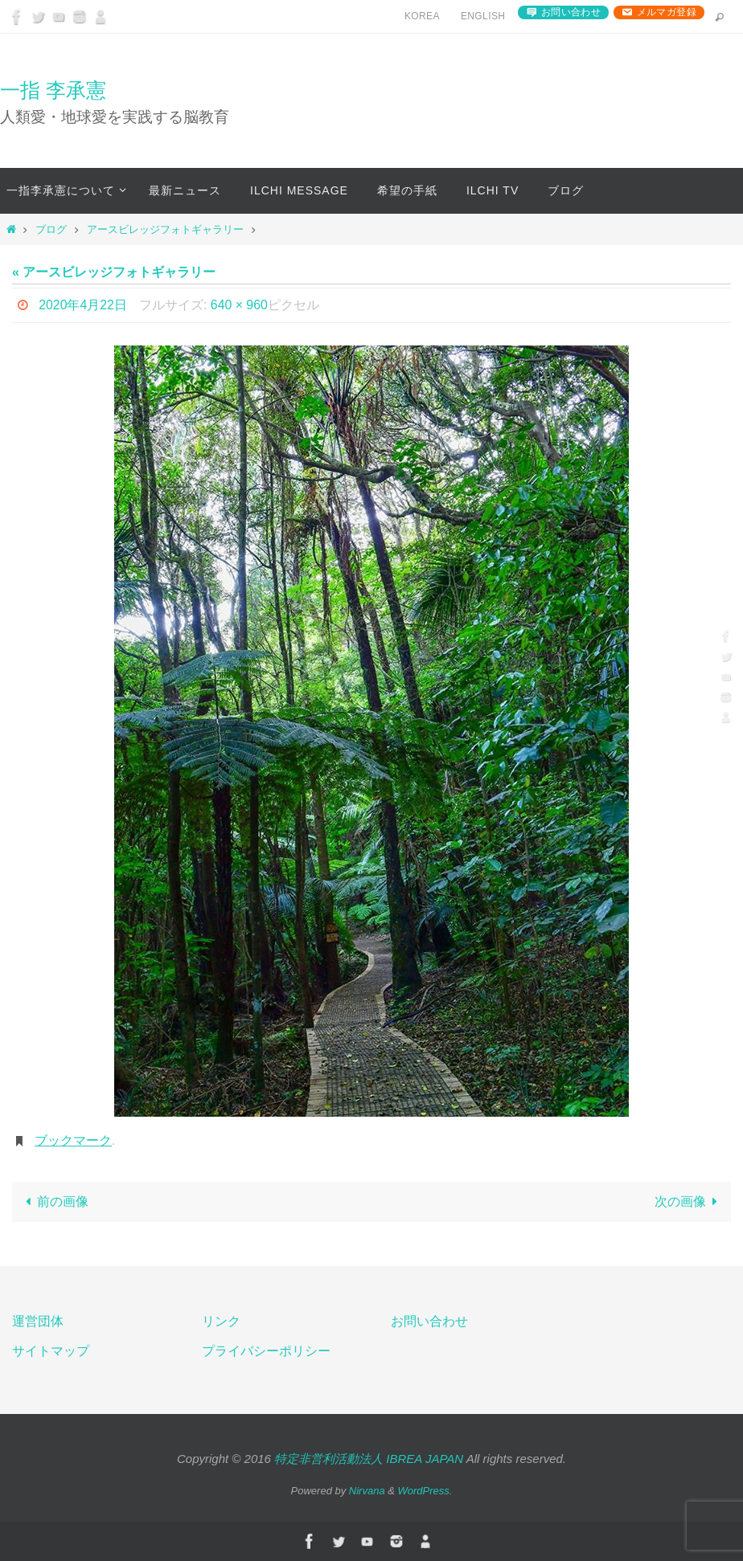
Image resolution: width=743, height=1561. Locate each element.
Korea (422, 16)
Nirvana (367, 1491)
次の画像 (689, 1201)
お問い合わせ (571, 12)
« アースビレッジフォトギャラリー (114, 272)
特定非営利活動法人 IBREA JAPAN (368, 1458)
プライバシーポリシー (266, 1351)
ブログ (51, 229)
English (483, 16)
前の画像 (53, 1201)
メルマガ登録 (666, 12)
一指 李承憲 (53, 90)
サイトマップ (50, 1351)
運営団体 (38, 1321)
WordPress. (425, 1491)
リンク (221, 1321)
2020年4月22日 (83, 305)
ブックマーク (73, 1140)
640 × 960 (240, 305)
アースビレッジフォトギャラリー (165, 229)
